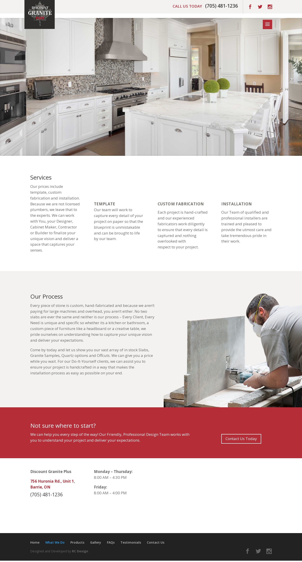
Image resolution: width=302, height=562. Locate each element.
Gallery (95, 542)
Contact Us (155, 542)
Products (77, 542)
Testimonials (130, 542)
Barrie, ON (40, 487)
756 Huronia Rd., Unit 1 (52, 481)
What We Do (55, 542)
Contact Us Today (241, 438)
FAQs (111, 542)
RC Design (80, 551)
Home (34, 542)
